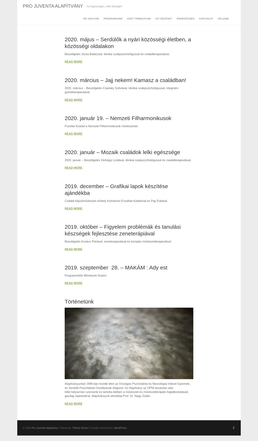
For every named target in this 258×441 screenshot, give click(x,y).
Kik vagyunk (91, 18)
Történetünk (79, 302)
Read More (73, 61)
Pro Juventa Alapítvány (53, 6)
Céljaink (223, 18)
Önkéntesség (186, 18)
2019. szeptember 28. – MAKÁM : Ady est (116, 268)
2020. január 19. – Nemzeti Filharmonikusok (118, 118)
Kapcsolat (206, 18)
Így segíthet (164, 18)
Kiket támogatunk (139, 18)
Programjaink (113, 18)
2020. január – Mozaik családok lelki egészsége (122, 152)
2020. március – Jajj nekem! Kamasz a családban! (125, 80)
